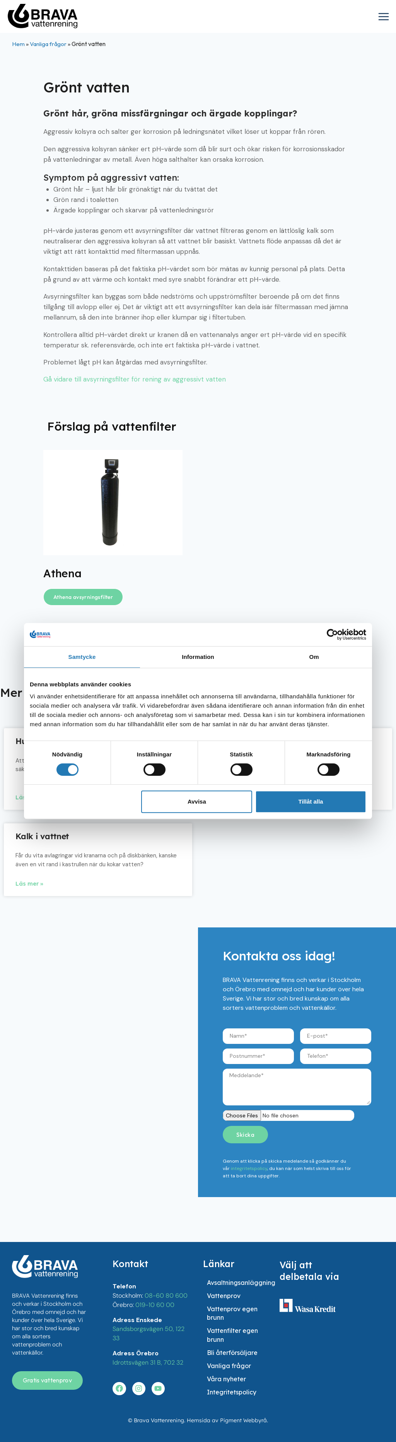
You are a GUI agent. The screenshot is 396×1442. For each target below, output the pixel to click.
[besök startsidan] (45, 1221)
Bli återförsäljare (232, 1333)
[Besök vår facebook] (119, 1340)
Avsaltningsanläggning (241, 1241)
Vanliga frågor (49, 44)
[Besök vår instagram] (138, 1340)
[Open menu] (385, 17)
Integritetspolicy (231, 1389)
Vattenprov (224, 1259)
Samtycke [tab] (82, 656)
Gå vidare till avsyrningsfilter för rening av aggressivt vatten (134, 379)
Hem (18, 44)
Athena (63, 573)
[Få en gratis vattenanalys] (47, 1335)
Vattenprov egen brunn (232, 1282)
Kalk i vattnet (42, 836)
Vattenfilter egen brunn (232, 1310)
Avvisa (197, 801)
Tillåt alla (310, 801)
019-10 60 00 (154, 1259)
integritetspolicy (249, 1168)
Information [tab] (198, 656)
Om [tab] (314, 656)
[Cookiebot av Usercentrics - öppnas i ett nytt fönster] (332, 634)
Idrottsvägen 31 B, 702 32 (148, 1315)
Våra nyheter (226, 1370)
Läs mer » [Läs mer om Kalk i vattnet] (29, 883)
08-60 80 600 (166, 1250)
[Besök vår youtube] (158, 1340)
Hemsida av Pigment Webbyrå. (227, 1420)
